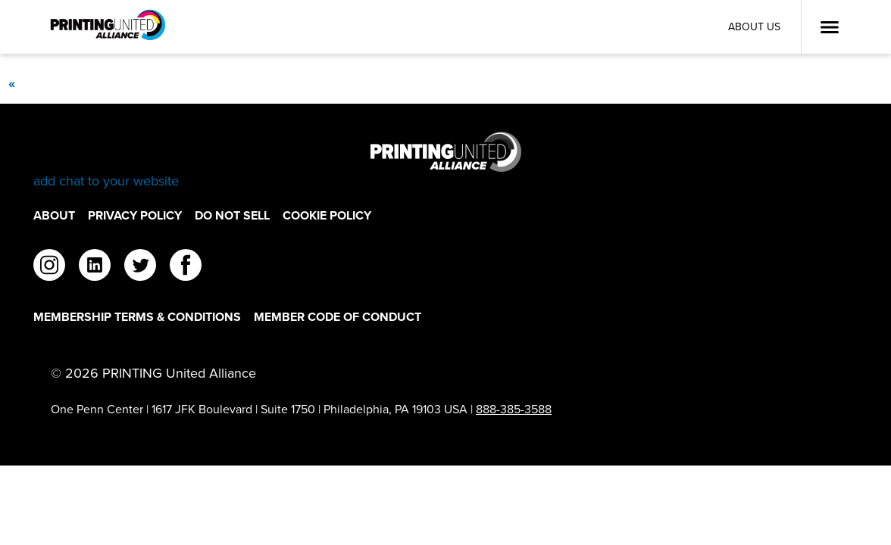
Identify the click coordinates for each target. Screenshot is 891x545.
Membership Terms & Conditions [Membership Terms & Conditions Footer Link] (137, 316)
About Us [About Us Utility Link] (754, 26)
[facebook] (186, 267)
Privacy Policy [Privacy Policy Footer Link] (135, 215)
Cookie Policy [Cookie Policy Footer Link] (327, 215)
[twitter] (140, 267)
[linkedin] (95, 267)
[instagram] (49, 267)
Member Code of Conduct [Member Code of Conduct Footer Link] (337, 316)
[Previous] (11, 83)
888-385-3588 (514, 409)
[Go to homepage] (445, 161)
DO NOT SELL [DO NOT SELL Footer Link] (232, 215)
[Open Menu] (830, 27)
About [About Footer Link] (54, 215)
